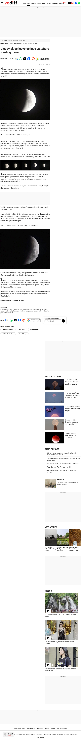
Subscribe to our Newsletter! (52, 318)
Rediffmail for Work (19, 728)
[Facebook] (76, 2)
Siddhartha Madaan (8, 334)
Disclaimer (39, 734)
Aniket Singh (22, 334)
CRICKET (44, 3)
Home (2, 43)
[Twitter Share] (24, 59)
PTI (6, 59)
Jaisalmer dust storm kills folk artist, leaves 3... (67, 484)
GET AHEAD (55, 3)
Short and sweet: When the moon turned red (71, 435)
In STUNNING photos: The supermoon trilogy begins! (72, 409)
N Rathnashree (34, 329)
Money (47, 728)
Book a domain (31, 728)
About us (66, 734)
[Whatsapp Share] (20, 59)
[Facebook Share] (28, 59)
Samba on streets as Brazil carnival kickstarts (62, 463)
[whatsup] (79, 2)
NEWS (28, 3)
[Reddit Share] (33, 59)
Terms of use (73, 734)
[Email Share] (16, 59)
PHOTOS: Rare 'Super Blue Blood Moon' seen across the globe (72, 395)
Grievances (40, 737)
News (6, 43)
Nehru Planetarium (8, 329)
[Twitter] (69, 2)
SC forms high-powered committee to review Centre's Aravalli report (62, 454)
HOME (24, 3)
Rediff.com (22, 734)
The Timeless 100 (62, 728)
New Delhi (21, 329)
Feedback (60, 734)
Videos (53, 728)
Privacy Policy (47, 734)
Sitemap (54, 734)
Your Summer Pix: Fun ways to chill (59, 467)
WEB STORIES (51, 527)
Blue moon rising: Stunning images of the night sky (71, 422)
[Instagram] (72, 2)
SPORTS (49, 3)
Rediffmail (40, 728)
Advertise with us (30, 734)
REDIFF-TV (61, 3)
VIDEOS (48, 591)
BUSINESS (33, 3)
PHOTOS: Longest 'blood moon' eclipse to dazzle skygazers (72, 382)
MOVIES (39, 3)
